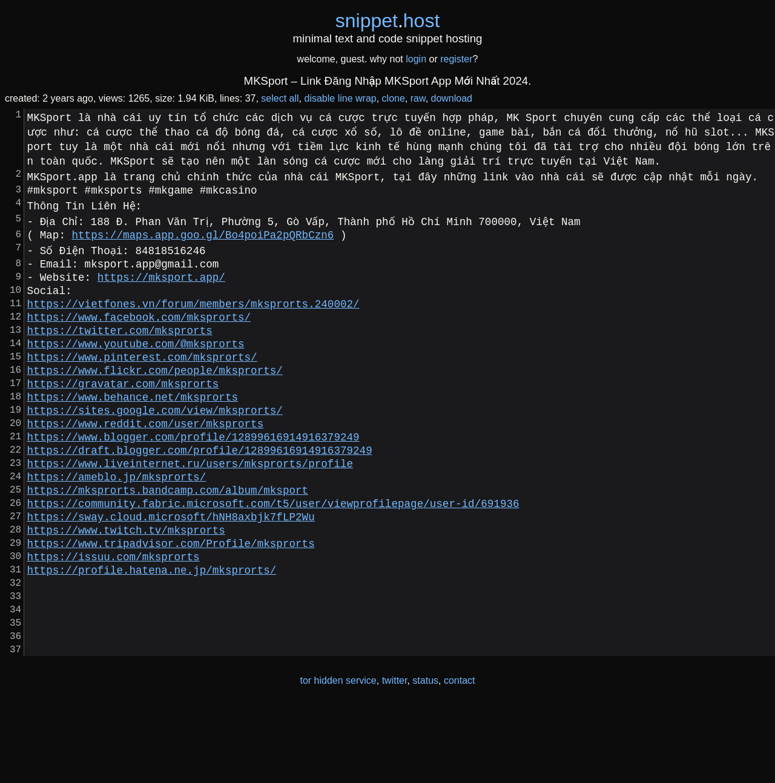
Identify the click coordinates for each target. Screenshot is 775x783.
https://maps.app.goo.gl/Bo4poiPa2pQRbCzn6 (203, 239)
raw (418, 98)
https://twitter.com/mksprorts (120, 349)
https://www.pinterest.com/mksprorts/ (142, 380)
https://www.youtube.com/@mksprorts (136, 365)
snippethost (387, 20)
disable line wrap (341, 98)
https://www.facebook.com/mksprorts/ (139, 333)
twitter (394, 758)
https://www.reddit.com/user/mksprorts (145, 459)
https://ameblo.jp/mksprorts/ (116, 522)
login (416, 59)
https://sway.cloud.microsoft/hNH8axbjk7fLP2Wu (171, 569)
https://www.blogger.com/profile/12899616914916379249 (193, 475)
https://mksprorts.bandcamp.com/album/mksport (167, 538)
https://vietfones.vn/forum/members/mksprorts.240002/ (193, 317)
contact (459, 758)
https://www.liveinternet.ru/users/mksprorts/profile (190, 506)
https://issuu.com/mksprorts (113, 616)
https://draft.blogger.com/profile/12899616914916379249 (199, 490)
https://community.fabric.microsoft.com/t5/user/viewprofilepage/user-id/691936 (273, 553)
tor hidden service (338, 758)
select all (279, 98)
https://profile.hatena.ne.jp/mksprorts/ (152, 632)
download (452, 98)
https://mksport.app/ (161, 286)
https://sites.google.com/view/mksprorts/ (155, 443)
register (456, 59)
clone (393, 98)
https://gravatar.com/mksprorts (123, 412)
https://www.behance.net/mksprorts (132, 428)
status (425, 758)
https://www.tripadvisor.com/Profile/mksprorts (171, 601)
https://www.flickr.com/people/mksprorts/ (155, 396)
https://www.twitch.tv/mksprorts (126, 585)
